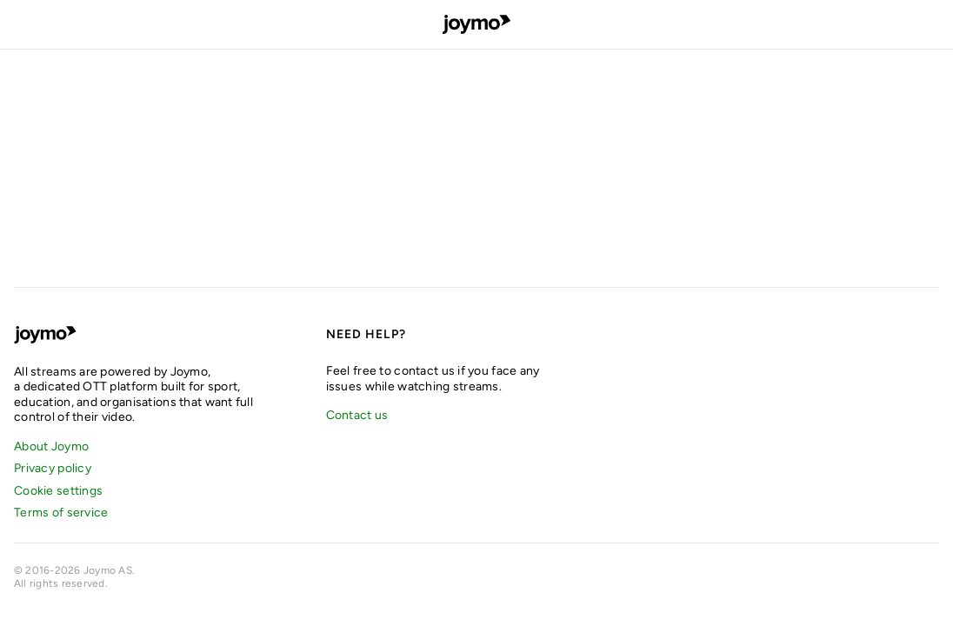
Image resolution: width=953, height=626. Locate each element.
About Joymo (51, 446)
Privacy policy (52, 468)
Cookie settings (58, 490)
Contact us (357, 415)
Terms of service (61, 512)
